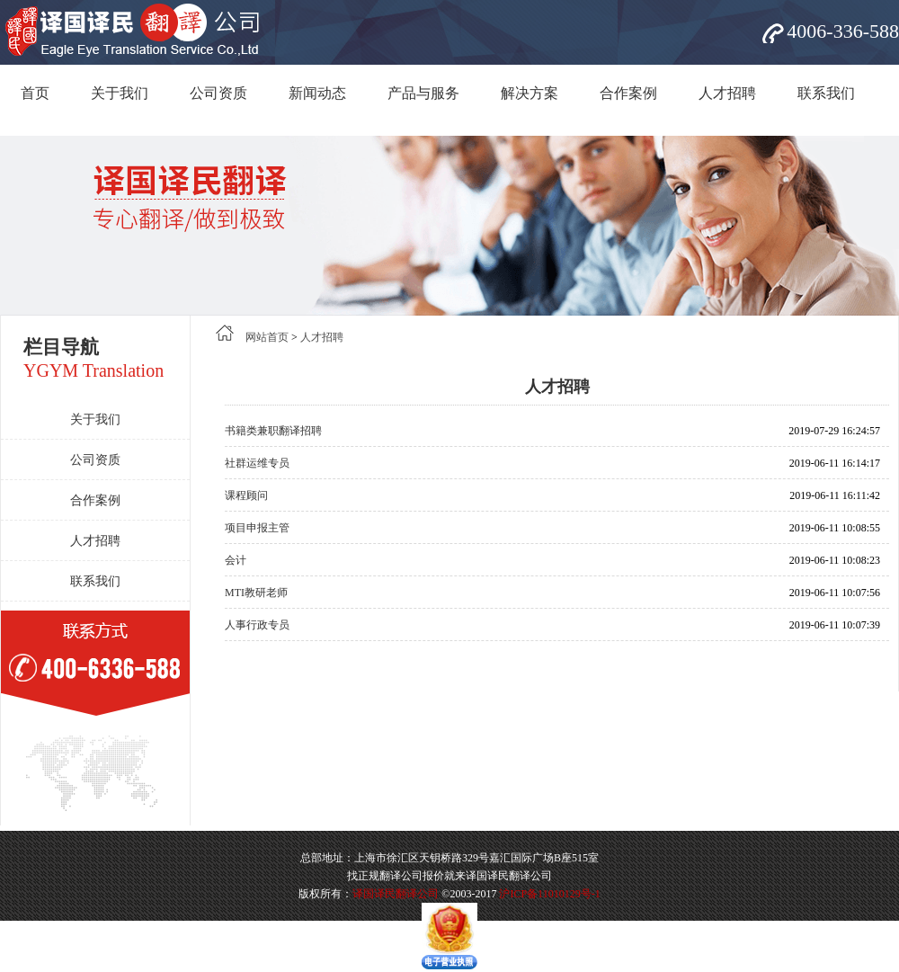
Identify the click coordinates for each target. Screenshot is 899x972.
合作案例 (628, 93)
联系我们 (826, 93)
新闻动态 (317, 93)
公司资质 (218, 93)
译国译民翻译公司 (395, 893)
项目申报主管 (257, 528)
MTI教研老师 (256, 592)
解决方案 (529, 93)
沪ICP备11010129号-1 (549, 893)
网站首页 (267, 337)
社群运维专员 (257, 463)
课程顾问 (246, 495)
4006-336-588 (843, 31)
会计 (235, 560)
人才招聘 (727, 93)
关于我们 (119, 93)
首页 (35, 93)
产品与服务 (423, 93)
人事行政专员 (257, 625)
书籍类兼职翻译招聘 (273, 430)
